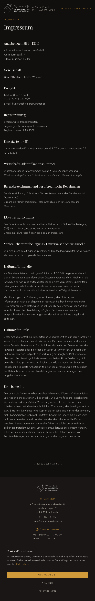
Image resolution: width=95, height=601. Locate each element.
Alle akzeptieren (47, 574)
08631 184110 (21, 95)
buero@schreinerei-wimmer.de (28, 104)
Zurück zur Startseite (76, 8)
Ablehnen (47, 582)
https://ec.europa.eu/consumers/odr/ (39, 228)
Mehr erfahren (23, 564)
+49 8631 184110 (47, 516)
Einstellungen (47, 591)
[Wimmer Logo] (48, 488)
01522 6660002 (21, 99)
